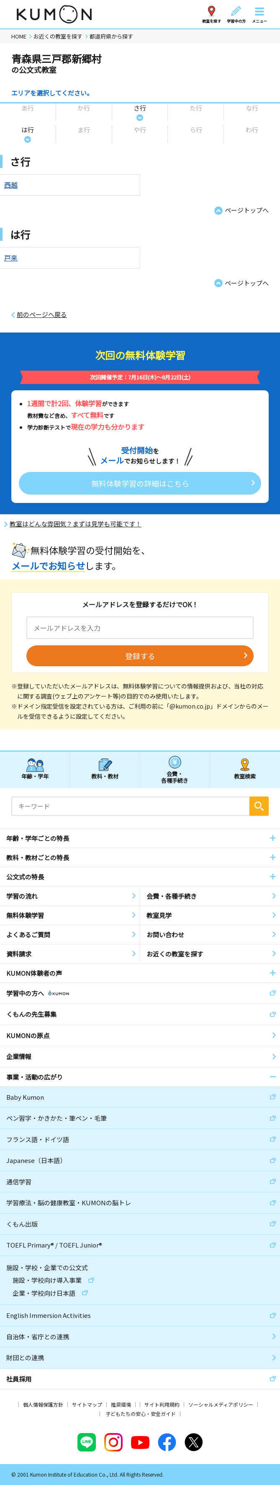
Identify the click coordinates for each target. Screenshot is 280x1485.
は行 (27, 129)
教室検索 (245, 776)
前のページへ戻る (42, 314)
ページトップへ (247, 210)
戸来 (11, 258)
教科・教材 (104, 776)
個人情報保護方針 (43, 1404)
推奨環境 (121, 1404)
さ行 (140, 107)
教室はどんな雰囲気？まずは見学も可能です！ (75, 524)
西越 (11, 185)
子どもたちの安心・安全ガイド (140, 1413)
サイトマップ (87, 1404)
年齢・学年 (35, 776)
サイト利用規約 (162, 1404)
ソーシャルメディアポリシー (220, 1404)
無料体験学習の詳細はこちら (140, 483)
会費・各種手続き (174, 777)
